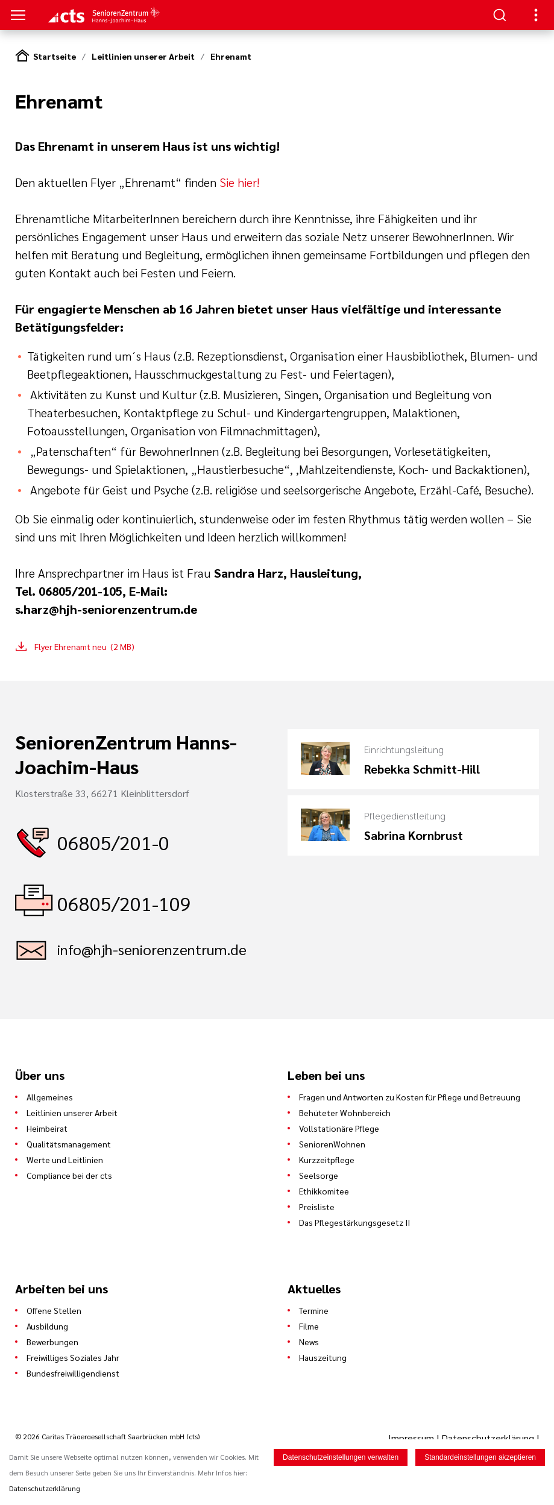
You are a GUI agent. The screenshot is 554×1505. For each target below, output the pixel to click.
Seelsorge (318, 1175)
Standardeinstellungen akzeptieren (480, 1457)
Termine (314, 1310)
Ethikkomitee (324, 1190)
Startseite (54, 56)
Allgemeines (50, 1096)
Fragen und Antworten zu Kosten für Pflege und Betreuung (409, 1096)
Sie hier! (240, 182)
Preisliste (317, 1206)
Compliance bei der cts (69, 1175)
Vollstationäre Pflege (339, 1128)
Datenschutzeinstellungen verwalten (340, 1457)
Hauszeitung (323, 1357)
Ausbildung (47, 1325)
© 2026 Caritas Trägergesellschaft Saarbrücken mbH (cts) (107, 1436)
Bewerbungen (52, 1341)
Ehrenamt (230, 56)
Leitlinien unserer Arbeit (143, 56)
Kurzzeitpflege (326, 1159)
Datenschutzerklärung (487, 1437)
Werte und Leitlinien (65, 1159)
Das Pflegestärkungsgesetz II (354, 1222)
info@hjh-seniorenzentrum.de (152, 949)
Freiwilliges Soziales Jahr (73, 1357)
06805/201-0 (113, 842)
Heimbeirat (47, 1128)
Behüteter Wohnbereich (345, 1112)
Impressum (412, 1437)
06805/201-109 (124, 903)
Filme (309, 1325)
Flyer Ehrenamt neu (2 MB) (84, 646)
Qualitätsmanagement (69, 1143)
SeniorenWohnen (332, 1143)
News (309, 1341)
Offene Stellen (54, 1310)
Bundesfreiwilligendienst (73, 1373)
